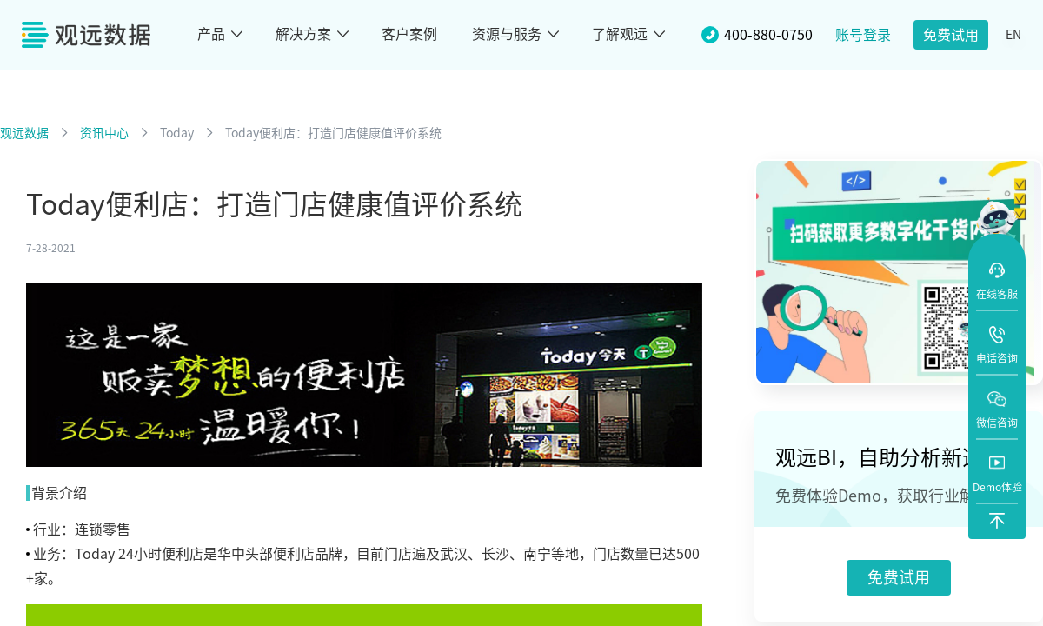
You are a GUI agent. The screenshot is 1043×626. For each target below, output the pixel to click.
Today (177, 133)
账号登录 (863, 35)
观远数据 (24, 133)
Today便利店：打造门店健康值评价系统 (333, 133)
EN (1013, 35)
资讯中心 (104, 133)
